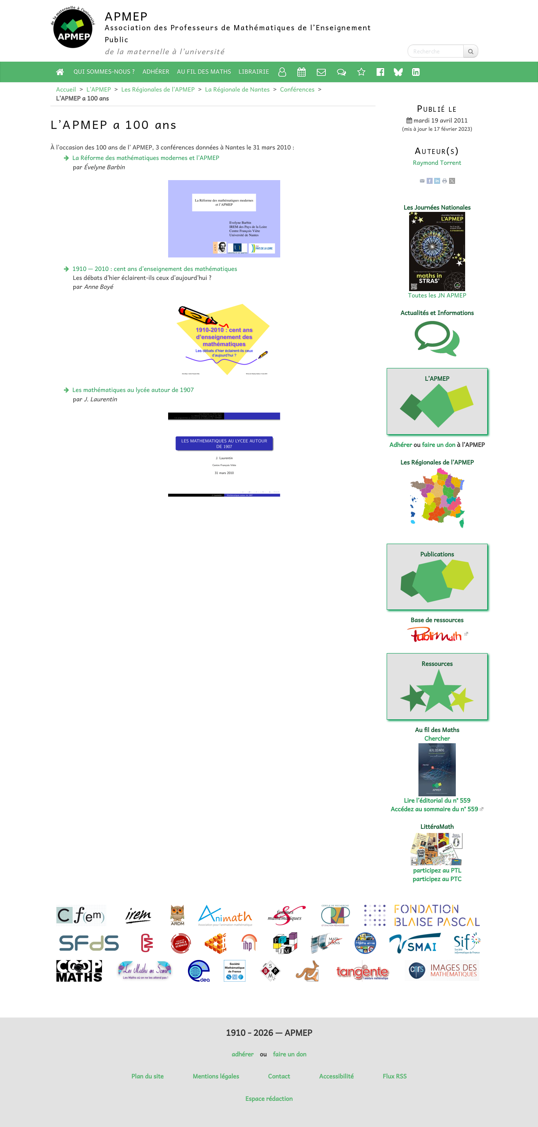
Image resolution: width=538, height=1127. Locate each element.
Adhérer (155, 71)
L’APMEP (98, 89)
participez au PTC (437, 879)
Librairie (254, 71)
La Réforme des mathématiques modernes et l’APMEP (145, 158)
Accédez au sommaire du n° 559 (434, 809)
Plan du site (148, 1076)
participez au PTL (437, 870)
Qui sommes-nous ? (104, 71)
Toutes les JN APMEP (437, 295)
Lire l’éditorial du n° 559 (437, 800)
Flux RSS (394, 1076)
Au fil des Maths (204, 71)
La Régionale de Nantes (237, 89)
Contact (279, 1076)
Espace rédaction (269, 1098)
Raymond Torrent (437, 162)
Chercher (437, 738)
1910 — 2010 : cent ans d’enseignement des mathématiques (154, 269)
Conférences (297, 89)
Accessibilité (336, 1076)
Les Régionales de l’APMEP (158, 89)
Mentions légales (216, 1076)
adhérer (242, 1054)
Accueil (66, 89)
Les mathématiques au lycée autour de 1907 (133, 390)
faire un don (438, 445)
